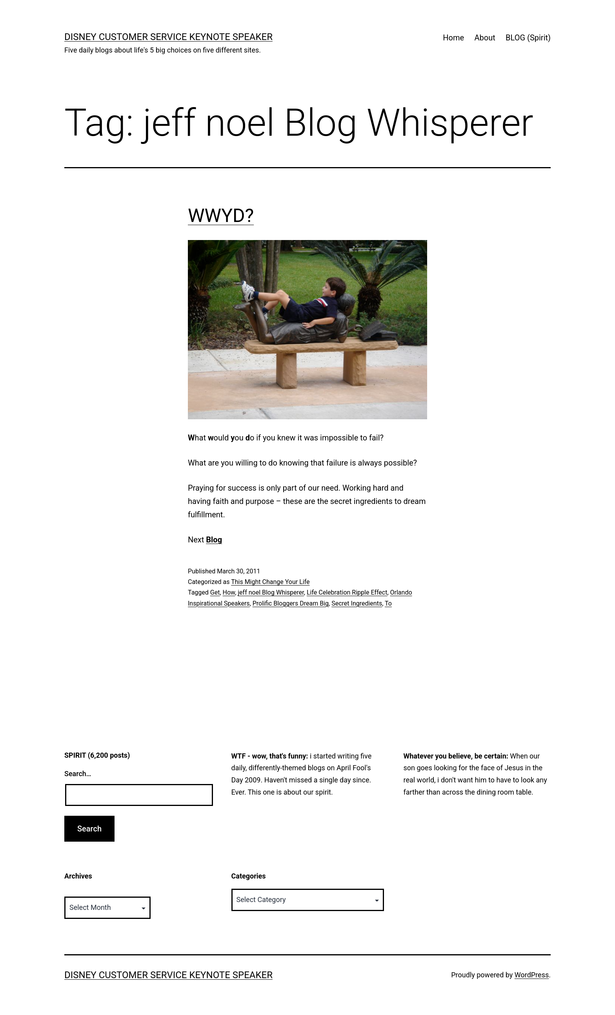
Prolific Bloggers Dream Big (291, 603)
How (229, 592)
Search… (77, 773)
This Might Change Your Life (270, 582)
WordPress (532, 975)
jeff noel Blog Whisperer (271, 592)
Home (453, 37)
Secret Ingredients (356, 603)
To (388, 603)
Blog (214, 539)
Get (215, 592)
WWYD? (221, 215)
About (484, 37)
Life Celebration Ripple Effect (347, 592)
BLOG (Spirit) (528, 37)
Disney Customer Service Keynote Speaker (168, 36)
